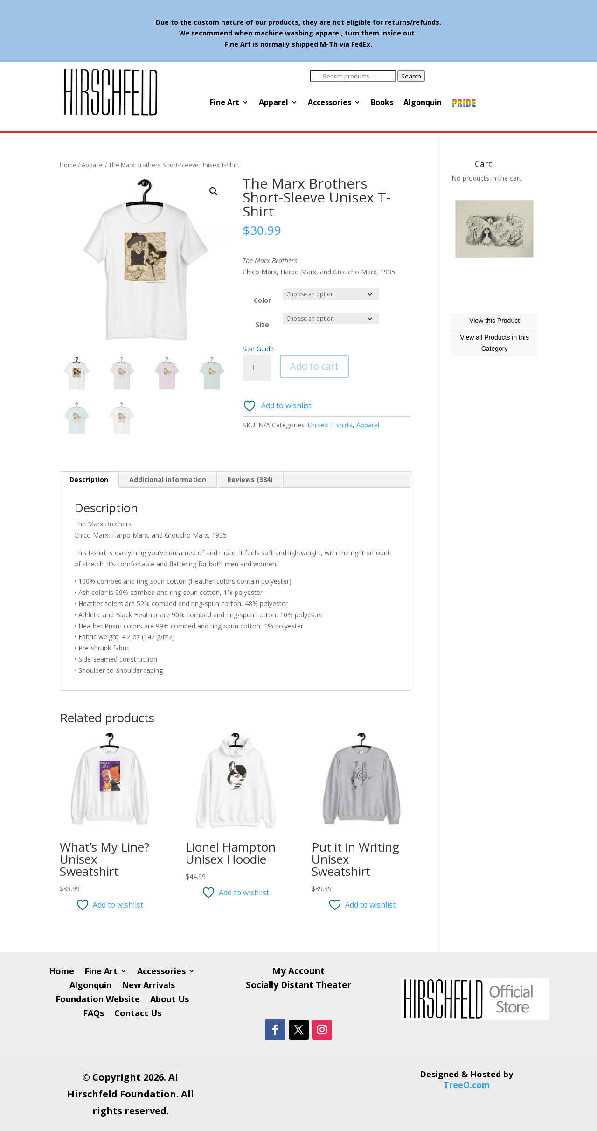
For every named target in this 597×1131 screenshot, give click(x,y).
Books (382, 103)
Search (411, 76)
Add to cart (314, 366)
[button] (213, 191)
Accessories (329, 103)
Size (262, 324)
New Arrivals (148, 986)
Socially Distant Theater (298, 986)
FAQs (93, 1014)
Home (68, 165)
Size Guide (258, 348)
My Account (298, 972)
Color (262, 300)
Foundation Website (98, 1000)
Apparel (273, 103)
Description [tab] (88, 479)
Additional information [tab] (167, 479)
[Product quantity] (257, 368)
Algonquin (422, 103)
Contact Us (137, 1014)
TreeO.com (467, 1084)
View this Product (494, 362)
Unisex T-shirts (330, 424)
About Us (169, 1000)
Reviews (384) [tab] (250, 479)
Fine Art (224, 103)
